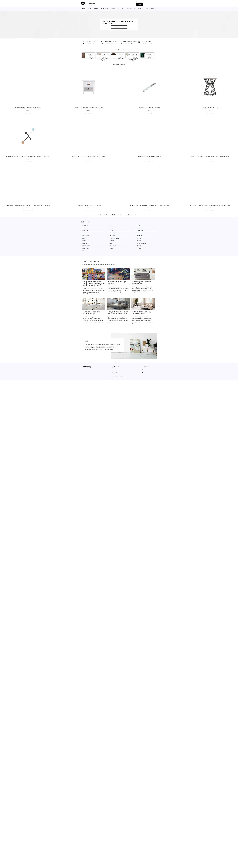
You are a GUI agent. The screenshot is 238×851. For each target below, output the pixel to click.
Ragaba (84, 228)
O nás (143, 361)
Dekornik (143, 242)
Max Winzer (124, 242)
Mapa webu (114, 364)
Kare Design (124, 228)
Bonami (143, 225)
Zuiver (142, 232)
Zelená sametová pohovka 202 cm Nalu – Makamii (88, 205)
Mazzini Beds (86, 232)
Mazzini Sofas (86, 230)
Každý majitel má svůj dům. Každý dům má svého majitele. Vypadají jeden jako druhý (93, 275)
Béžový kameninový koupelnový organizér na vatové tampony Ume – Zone (149, 205)
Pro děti (153, 8)
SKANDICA (105, 228)
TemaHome (105, 232)
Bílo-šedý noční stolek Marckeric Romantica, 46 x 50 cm (88, 107)
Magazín (114, 361)
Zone (123, 237)
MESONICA (124, 230)
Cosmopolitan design (146, 237)
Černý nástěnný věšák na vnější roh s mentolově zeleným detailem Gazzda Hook (28, 156)
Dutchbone (124, 232)
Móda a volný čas (138, 8)
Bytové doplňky (104, 8)
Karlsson (85, 237)
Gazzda (123, 225)
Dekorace (95, 8)
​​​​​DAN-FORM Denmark (88, 235)
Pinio (103, 230)
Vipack (84, 242)
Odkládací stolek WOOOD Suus (210, 107)
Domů (83, 8)
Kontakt (144, 364)
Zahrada (129, 8)
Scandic (143, 230)
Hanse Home (144, 240)
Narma (123, 235)
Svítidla (146, 8)
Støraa (142, 228)
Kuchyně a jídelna (115, 8)
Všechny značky (116, 358)
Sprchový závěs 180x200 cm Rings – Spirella (149, 156)
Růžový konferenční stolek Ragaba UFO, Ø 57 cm (28, 107)
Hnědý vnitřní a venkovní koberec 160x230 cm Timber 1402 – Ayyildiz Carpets (210, 205)
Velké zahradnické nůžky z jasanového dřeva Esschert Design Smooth (210, 156)
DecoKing (104, 235)
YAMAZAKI (124, 240)
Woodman (143, 235)
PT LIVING (104, 237)
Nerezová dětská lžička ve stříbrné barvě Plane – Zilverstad (88, 156)
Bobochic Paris (105, 240)
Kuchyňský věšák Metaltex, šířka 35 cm (149, 107)
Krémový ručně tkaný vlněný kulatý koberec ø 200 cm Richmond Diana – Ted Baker (28, 205)
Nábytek (89, 8)
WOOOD (104, 242)
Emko (103, 225)
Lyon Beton (85, 225)
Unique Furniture (87, 240)
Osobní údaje (145, 358)
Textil (123, 8)
